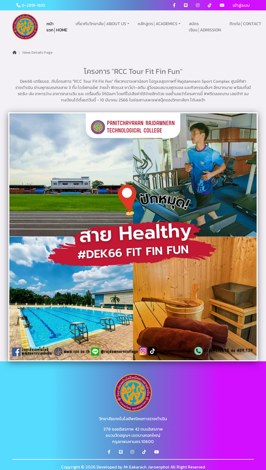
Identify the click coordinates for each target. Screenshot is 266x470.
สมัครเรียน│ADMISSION (205, 26)
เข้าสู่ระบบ (241, 5)
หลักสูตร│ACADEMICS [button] (157, 23)
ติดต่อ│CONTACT (245, 23)
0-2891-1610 (30, 5)
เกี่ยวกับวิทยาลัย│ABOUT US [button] (101, 23)
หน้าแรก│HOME (56, 26)
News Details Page (37, 52)
